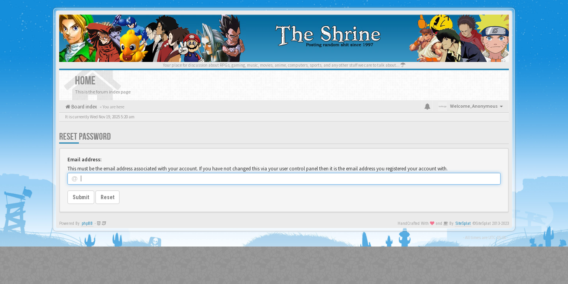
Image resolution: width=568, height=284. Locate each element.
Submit (81, 197)
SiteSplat (463, 223)
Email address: (84, 159)
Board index (83, 106)
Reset (107, 197)
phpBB (87, 223)
